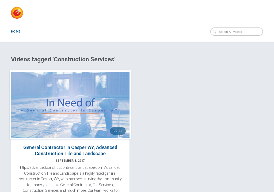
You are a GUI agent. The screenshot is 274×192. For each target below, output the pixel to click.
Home (15, 31)
